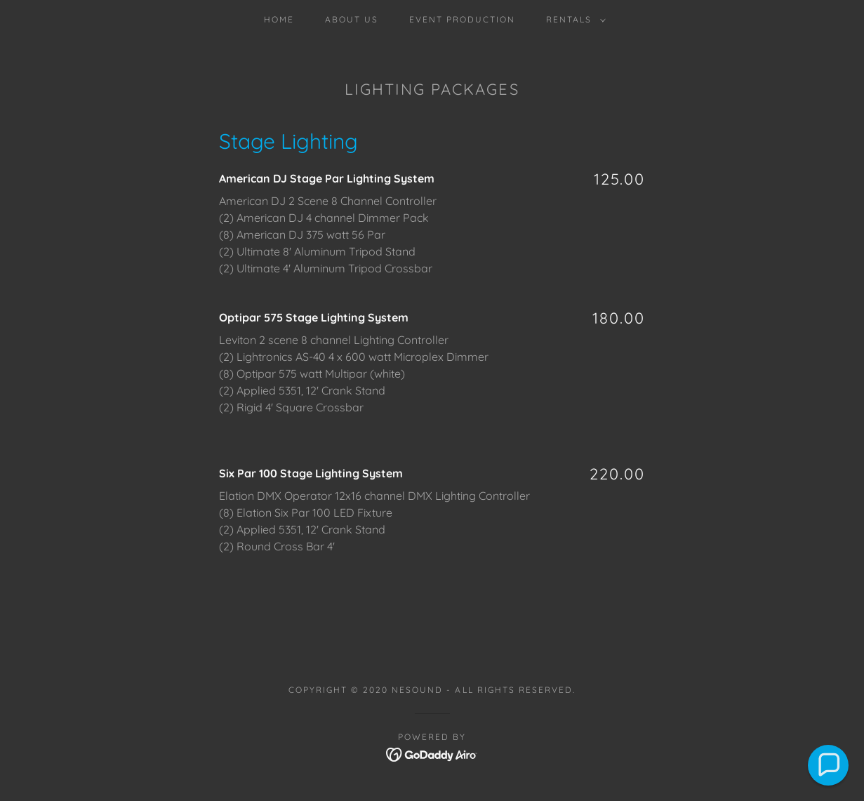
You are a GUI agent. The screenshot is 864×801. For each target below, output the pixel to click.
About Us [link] (351, 19)
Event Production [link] (462, 19)
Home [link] (279, 19)
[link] (432, 753)
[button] (573, 19)
